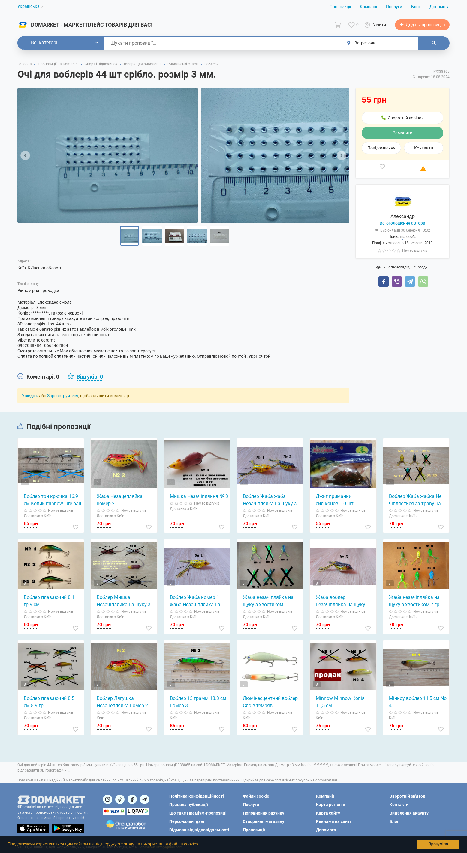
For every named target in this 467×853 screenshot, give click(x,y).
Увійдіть (30, 395)
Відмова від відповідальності (199, 829)
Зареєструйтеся (62, 395)
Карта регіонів (330, 804)
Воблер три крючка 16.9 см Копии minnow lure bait (52, 499)
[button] (201, 845)
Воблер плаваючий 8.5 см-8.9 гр (49, 701)
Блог (415, 6)
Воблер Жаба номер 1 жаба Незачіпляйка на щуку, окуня (195, 601)
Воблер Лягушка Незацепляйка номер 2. (123, 701)
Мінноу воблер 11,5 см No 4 (418, 701)
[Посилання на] (107, 799)
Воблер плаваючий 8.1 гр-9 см (49, 600)
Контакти (423, 148)
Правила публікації (188, 804)
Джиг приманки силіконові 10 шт (335, 499)
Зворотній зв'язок (407, 796)
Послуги (394, 6)
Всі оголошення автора (402, 223)
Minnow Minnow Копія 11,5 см (340, 701)
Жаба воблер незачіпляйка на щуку (340, 600)
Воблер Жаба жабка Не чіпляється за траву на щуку (415, 500)
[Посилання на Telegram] (144, 799)
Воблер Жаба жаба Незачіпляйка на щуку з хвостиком (270, 500)
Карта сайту (328, 813)
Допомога (439, 6)
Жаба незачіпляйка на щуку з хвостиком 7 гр (414, 600)
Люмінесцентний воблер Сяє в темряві (270, 701)
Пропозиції (340, 6)
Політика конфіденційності (196, 796)
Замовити (402, 132)
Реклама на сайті (333, 821)
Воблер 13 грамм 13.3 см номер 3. (198, 701)
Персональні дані (186, 821)
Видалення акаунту (409, 813)
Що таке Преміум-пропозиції (198, 813)
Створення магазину (263, 821)
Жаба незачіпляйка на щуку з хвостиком (268, 600)
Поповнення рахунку (263, 813)
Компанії (368, 6)
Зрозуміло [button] (438, 844)
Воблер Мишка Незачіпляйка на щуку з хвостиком (123, 601)
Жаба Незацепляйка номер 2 (120, 499)
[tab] (38, 377)
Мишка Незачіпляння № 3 (199, 496)
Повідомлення (381, 148)
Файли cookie (256, 796)
